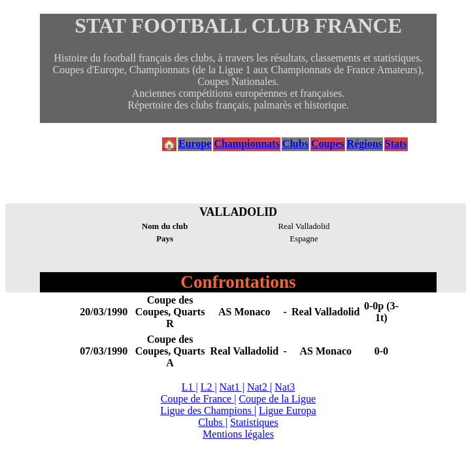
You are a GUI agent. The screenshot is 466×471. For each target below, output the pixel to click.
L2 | (209, 386)
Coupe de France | (199, 398)
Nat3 (285, 386)
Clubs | (212, 422)
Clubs (295, 143)
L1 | (190, 386)
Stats (396, 143)
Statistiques (254, 422)
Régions (364, 143)
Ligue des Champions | (208, 410)
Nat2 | (259, 386)
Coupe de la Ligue (277, 398)
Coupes (327, 143)
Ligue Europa (287, 410)
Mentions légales (238, 434)
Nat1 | (232, 386)
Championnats (246, 143)
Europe (194, 143)
